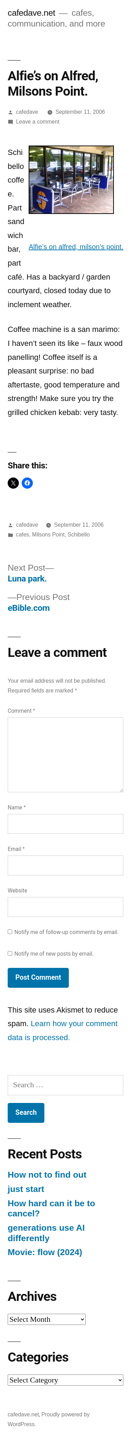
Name (17, 807)
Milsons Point (48, 535)
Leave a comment (37, 122)
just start (26, 1189)
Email (16, 849)
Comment (21, 710)
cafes (22, 535)
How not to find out (47, 1174)
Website (17, 890)
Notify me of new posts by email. (54, 953)
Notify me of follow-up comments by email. (66, 932)
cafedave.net (31, 12)
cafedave (27, 112)
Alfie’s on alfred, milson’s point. (76, 247)
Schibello (78, 535)
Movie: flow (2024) (45, 1252)
